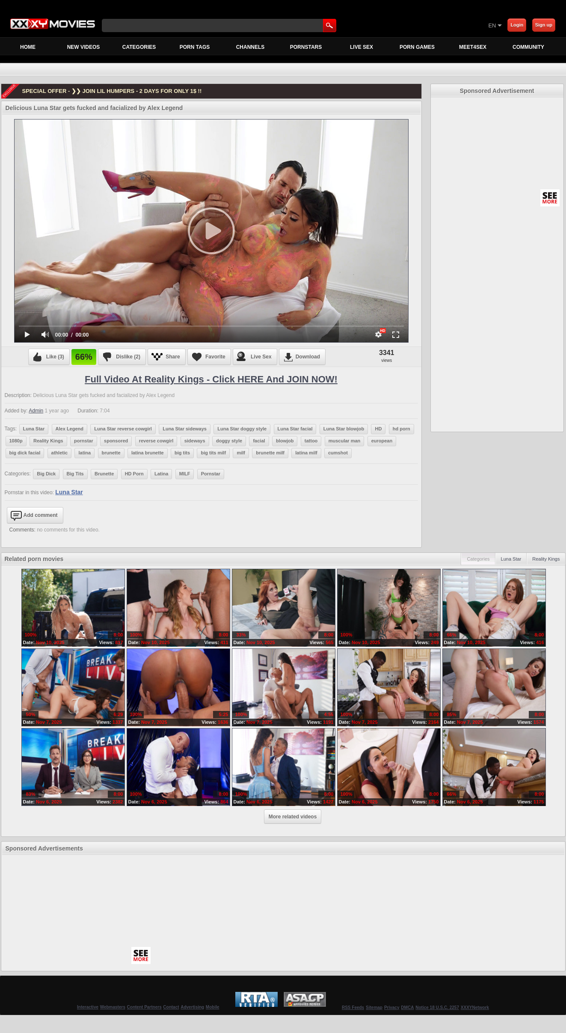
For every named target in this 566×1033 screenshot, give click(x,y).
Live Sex (361, 47)
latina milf (306, 452)
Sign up (543, 24)
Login (516, 24)
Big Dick (46, 473)
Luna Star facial (295, 428)
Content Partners (144, 1007)
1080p (16, 440)
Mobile (212, 1007)
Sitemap (374, 1007)
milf (241, 452)
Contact (171, 1007)
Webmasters (112, 1007)
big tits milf (213, 452)
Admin (36, 411)
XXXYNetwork (475, 1007)
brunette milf (270, 452)
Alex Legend (69, 428)
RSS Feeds (353, 1007)
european (382, 440)
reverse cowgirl (156, 440)
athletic (59, 452)
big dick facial (25, 452)
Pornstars (306, 47)
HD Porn (134, 473)
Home (28, 47)
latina (84, 452)
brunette (111, 452)
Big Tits (75, 473)
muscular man (345, 440)
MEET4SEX (472, 47)
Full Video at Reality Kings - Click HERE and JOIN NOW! (211, 379)
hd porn (401, 428)
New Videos (83, 47)
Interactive (87, 1007)
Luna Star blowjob (343, 428)
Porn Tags (195, 47)
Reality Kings (48, 440)
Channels (250, 47)
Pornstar (210, 473)
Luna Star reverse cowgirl (123, 428)
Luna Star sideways (185, 428)
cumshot (338, 452)
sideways (194, 440)
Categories (139, 47)
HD (378, 428)
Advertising (192, 1007)
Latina (161, 473)
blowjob (285, 440)
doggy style (229, 440)
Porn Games (417, 47)
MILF (184, 473)
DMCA (407, 1007)
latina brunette (147, 452)
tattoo (311, 440)
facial (259, 440)
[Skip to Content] (388, 25)
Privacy (392, 1007)
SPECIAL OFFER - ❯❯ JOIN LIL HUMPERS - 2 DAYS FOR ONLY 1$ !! (112, 91)
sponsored (116, 440)
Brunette (104, 473)
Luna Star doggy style (242, 428)
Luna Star (34, 428)
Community (528, 47)
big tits (182, 452)
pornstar (83, 440)
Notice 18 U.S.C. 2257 (437, 1007)
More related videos (293, 817)
